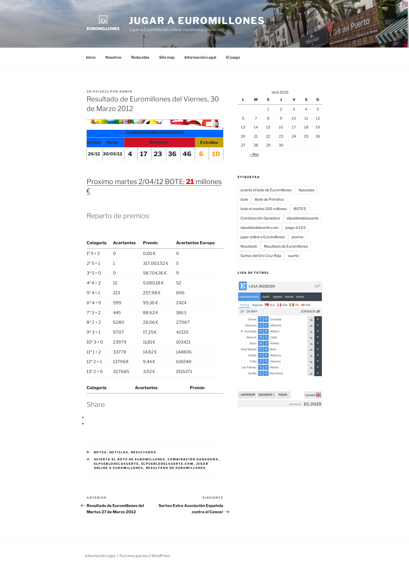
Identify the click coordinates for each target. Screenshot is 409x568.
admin (125, 91)
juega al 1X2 (295, 227)
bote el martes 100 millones (263, 208)
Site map (167, 57)
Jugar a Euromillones (197, 20)
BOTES (100, 452)
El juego (233, 57)
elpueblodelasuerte (116, 464)
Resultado (248, 246)
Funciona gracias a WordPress (144, 555)
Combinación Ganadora (193, 459)
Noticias (119, 452)
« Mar (254, 154)
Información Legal (200, 57)
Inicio (90, 57)
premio (297, 237)
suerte (293, 255)
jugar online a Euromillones (262, 237)
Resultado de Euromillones (176, 468)
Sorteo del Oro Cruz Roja (260, 255)
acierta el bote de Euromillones (129, 459)
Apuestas (306, 190)
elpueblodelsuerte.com (167, 464)
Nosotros (113, 57)
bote (244, 199)
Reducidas (140, 57)
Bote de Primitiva (269, 199)
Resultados (144, 452)
